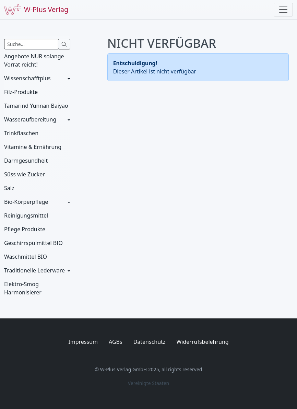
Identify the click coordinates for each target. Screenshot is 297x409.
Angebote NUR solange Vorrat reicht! (34, 60)
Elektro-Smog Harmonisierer (22, 288)
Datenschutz (149, 342)
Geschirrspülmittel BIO (33, 243)
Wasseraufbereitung (30, 119)
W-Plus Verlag (36, 9)
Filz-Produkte (21, 92)
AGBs (115, 342)
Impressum (83, 342)
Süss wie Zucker (24, 174)
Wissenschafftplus (27, 78)
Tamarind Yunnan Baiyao (36, 105)
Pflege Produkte (24, 229)
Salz (9, 188)
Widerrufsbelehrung (202, 342)
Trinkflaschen (21, 133)
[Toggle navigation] (283, 9)
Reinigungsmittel (26, 215)
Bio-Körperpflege (26, 202)
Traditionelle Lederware (34, 270)
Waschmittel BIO (25, 256)
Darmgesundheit (26, 160)
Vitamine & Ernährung (32, 147)
